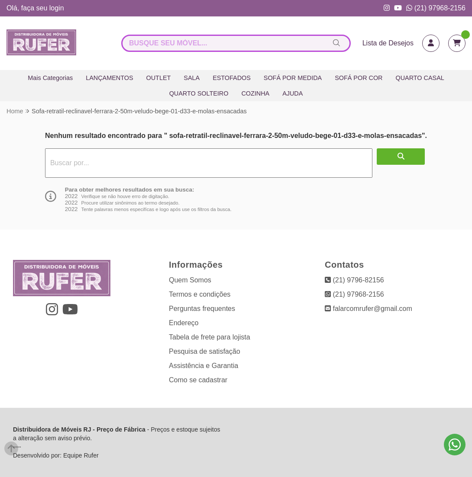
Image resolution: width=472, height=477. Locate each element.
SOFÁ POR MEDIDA (293, 77)
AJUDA (292, 93)
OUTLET (158, 77)
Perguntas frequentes (202, 308)
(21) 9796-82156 (354, 280)
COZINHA (255, 93)
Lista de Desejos (388, 43)
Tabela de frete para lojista (209, 337)
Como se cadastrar (198, 380)
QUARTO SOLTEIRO (199, 93)
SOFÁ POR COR (358, 77)
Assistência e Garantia (203, 365)
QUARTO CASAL (420, 77)
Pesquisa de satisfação (204, 351)
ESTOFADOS (232, 77)
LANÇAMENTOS (109, 77)
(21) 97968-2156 (436, 8)
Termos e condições (199, 294)
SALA (192, 77)
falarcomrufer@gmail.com (368, 308)
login (56, 8)
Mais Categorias (50, 77)
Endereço (184, 323)
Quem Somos (190, 280)
